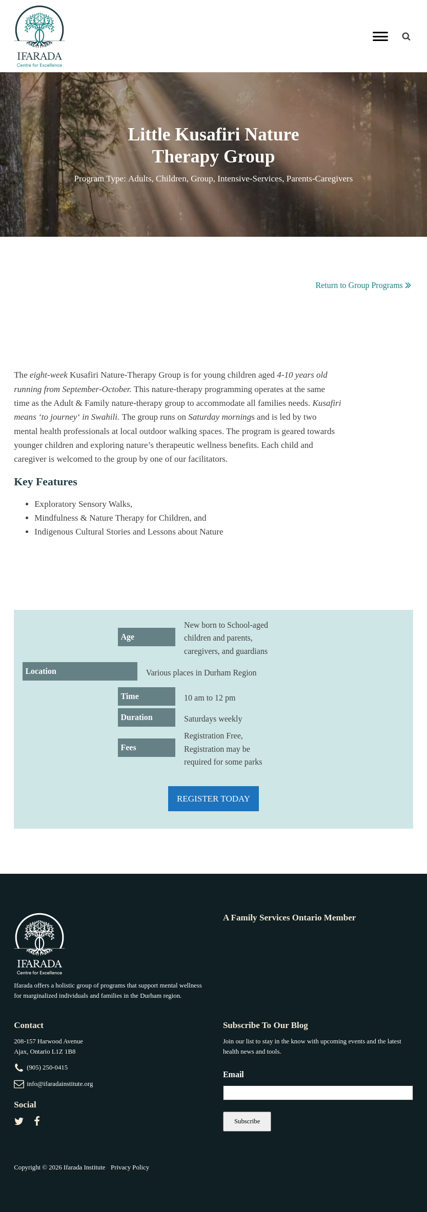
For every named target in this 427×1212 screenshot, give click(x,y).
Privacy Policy (130, 1167)
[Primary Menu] (380, 36)
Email (233, 1074)
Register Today (213, 799)
